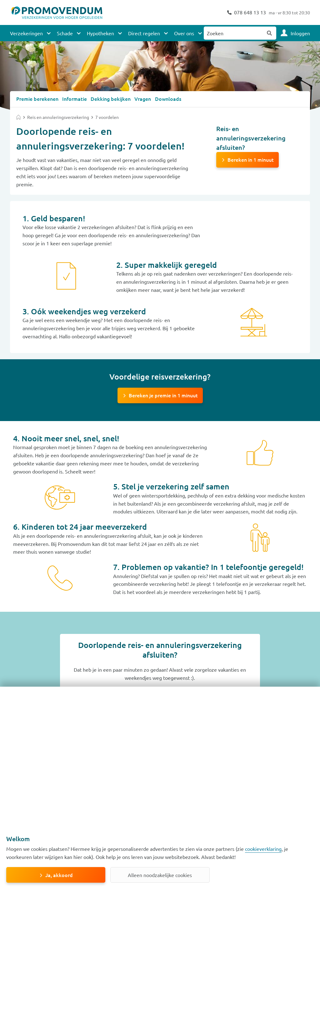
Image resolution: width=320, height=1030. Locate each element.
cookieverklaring (263, 849)
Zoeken (269, 33)
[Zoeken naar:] (233, 33)
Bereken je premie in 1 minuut (163, 394)
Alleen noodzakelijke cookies (160, 875)
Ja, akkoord (59, 874)
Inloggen (300, 33)
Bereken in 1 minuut (251, 159)
